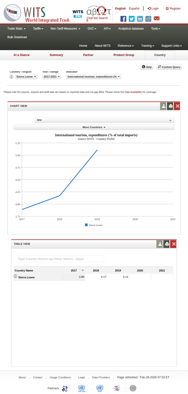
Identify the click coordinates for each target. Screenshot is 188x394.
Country (159, 55)
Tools (155, 28)
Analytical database (131, 28)
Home (83, 45)
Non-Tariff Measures (65, 28)
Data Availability (133, 92)
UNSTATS (100, 388)
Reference (126, 45)
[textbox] (61, 259)
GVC (92, 28)
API (107, 28)
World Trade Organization (117, 388)
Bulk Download (17, 37)
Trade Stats (16, 28)
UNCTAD (83, 388)
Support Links (172, 45)
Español (134, 8)
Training (147, 45)
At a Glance (21, 55)
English (120, 8)
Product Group (124, 55)
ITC (65, 388)
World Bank (134, 388)
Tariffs (38, 28)
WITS (49, 12)
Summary (56, 55)
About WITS (103, 45)
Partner (88, 55)
